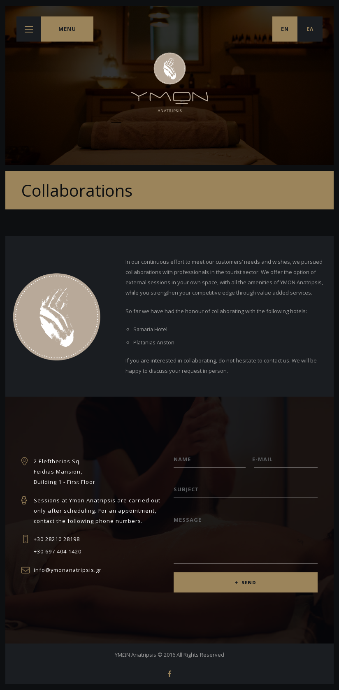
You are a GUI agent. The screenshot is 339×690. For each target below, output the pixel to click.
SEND (249, 584)
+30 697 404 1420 (57, 551)
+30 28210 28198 (57, 539)
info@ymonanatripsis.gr (68, 570)
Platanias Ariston (154, 342)
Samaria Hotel (151, 329)
